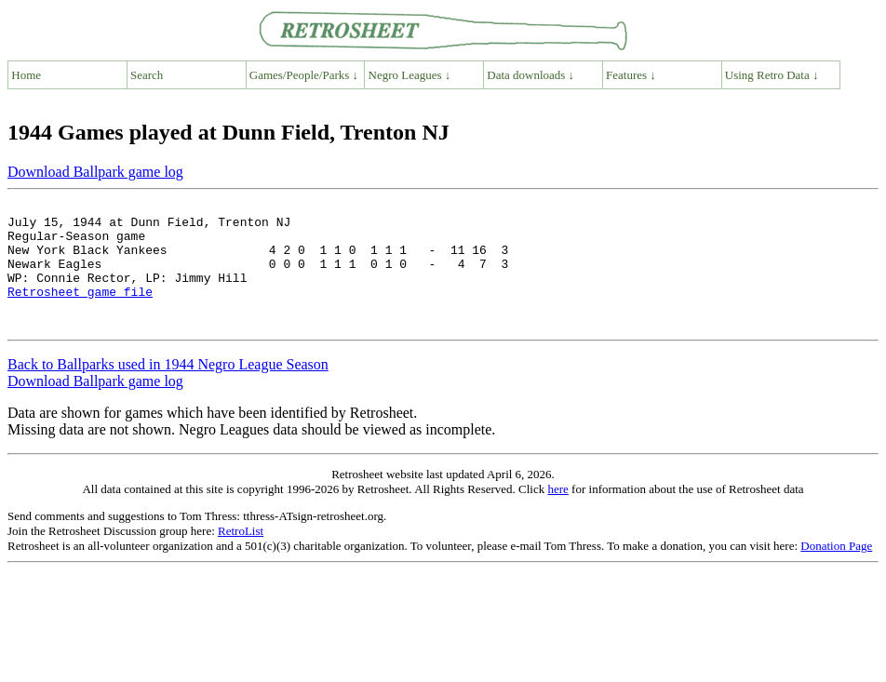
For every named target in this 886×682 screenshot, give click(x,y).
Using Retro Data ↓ (772, 75)
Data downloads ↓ (530, 75)
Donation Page (836, 571)
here (557, 514)
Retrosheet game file (80, 310)
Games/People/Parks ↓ (303, 75)
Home (26, 75)
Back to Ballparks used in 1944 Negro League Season (168, 389)
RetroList (240, 556)
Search (146, 75)
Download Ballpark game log (95, 172)
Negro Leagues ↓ (410, 75)
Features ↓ (631, 75)
